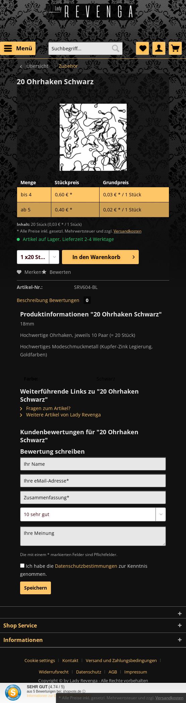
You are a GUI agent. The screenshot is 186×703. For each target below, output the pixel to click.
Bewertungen (70, 300)
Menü (18, 47)
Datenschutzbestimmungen (86, 566)
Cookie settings (39, 660)
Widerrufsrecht (54, 672)
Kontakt (70, 660)
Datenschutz (88, 672)
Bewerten (56, 272)
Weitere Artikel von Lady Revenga (60, 414)
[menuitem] (18, 48)
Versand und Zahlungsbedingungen (121, 660)
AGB (113, 672)
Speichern (35, 588)
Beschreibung (32, 300)
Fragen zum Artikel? (45, 408)
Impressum (135, 672)
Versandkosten (127, 231)
